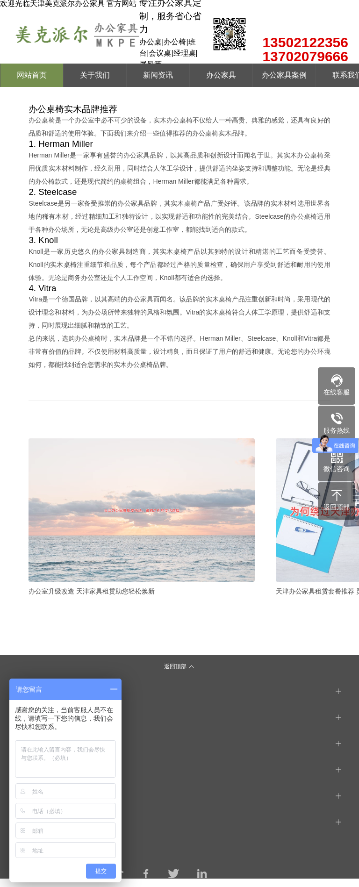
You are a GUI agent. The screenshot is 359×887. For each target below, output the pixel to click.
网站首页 (32, 75)
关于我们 (95, 75)
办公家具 (221, 75)
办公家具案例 (284, 75)
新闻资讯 (158, 75)
